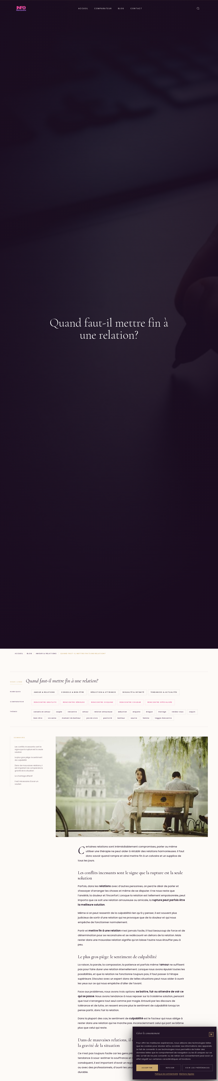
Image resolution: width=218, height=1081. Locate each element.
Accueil (83, 8)
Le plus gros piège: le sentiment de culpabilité (28, 758)
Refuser (170, 1067)
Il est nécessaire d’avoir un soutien (26, 782)
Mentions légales (186, 1074)
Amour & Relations (46, 654)
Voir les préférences (197, 1067)
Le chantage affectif (24, 776)
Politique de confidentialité (166, 1074)
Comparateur (103, 8)
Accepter (147, 1067)
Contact (136, 8)
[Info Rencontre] (21, 8)
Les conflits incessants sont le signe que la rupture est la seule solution (29, 749)
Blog (121, 8)
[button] (211, 1034)
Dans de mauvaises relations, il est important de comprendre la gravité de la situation (29, 768)
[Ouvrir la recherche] (198, 8)
